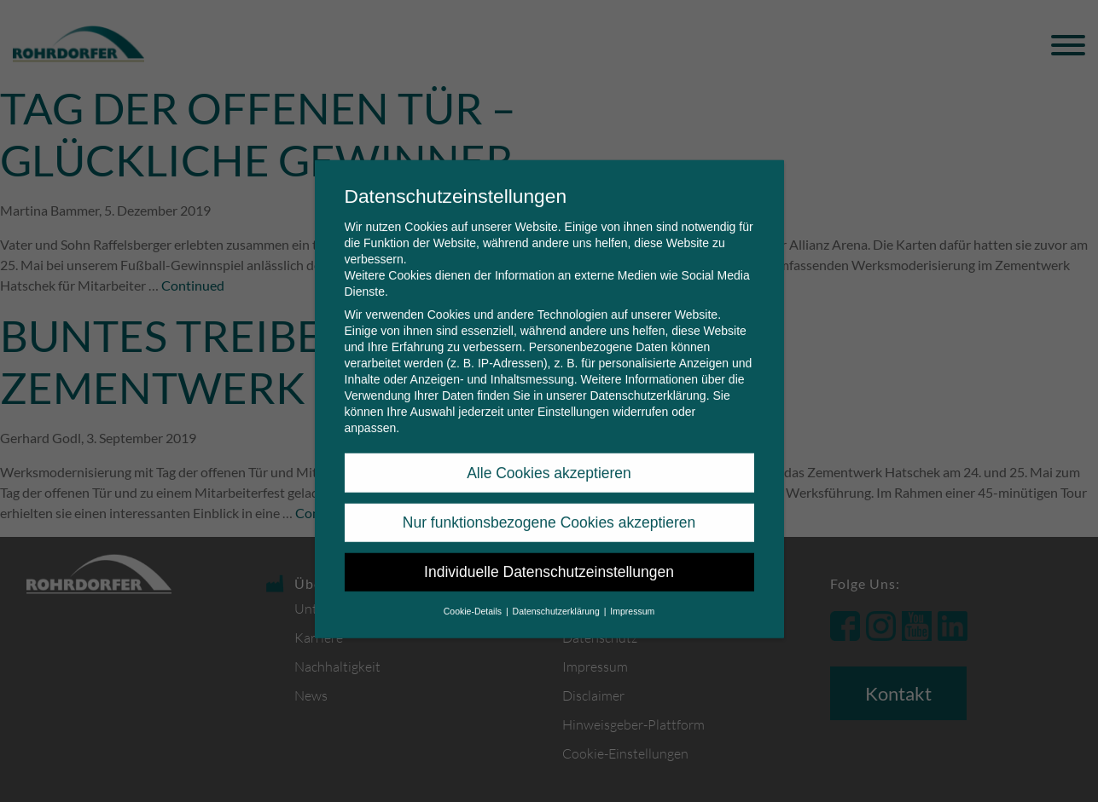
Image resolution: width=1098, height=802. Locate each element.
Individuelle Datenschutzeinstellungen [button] (549, 559)
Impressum (632, 598)
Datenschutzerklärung (648, 383)
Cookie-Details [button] (474, 598)
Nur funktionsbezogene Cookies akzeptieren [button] (549, 510)
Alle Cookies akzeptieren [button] (549, 460)
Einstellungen (573, 400)
